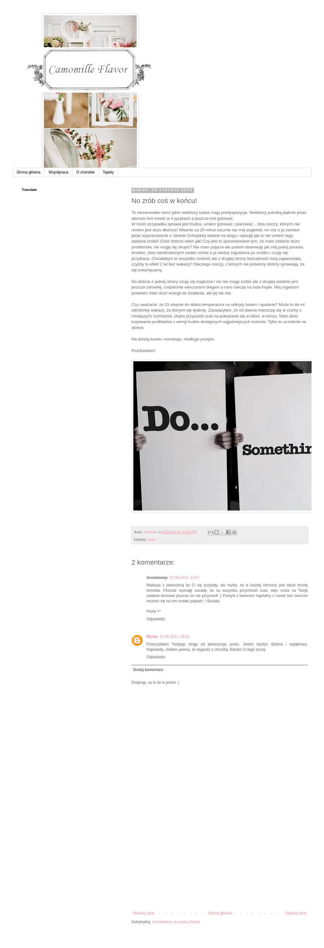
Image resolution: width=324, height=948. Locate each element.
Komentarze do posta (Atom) (176, 922)
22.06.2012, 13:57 (184, 578)
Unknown (151, 532)
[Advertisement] (219, 864)
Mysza (152, 636)
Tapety (108, 172)
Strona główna (28, 172)
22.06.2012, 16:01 (175, 636)
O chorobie (85, 172)
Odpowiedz (155, 619)
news (151, 539)
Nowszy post (143, 913)
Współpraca (58, 172)
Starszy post (296, 913)
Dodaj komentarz (148, 670)
